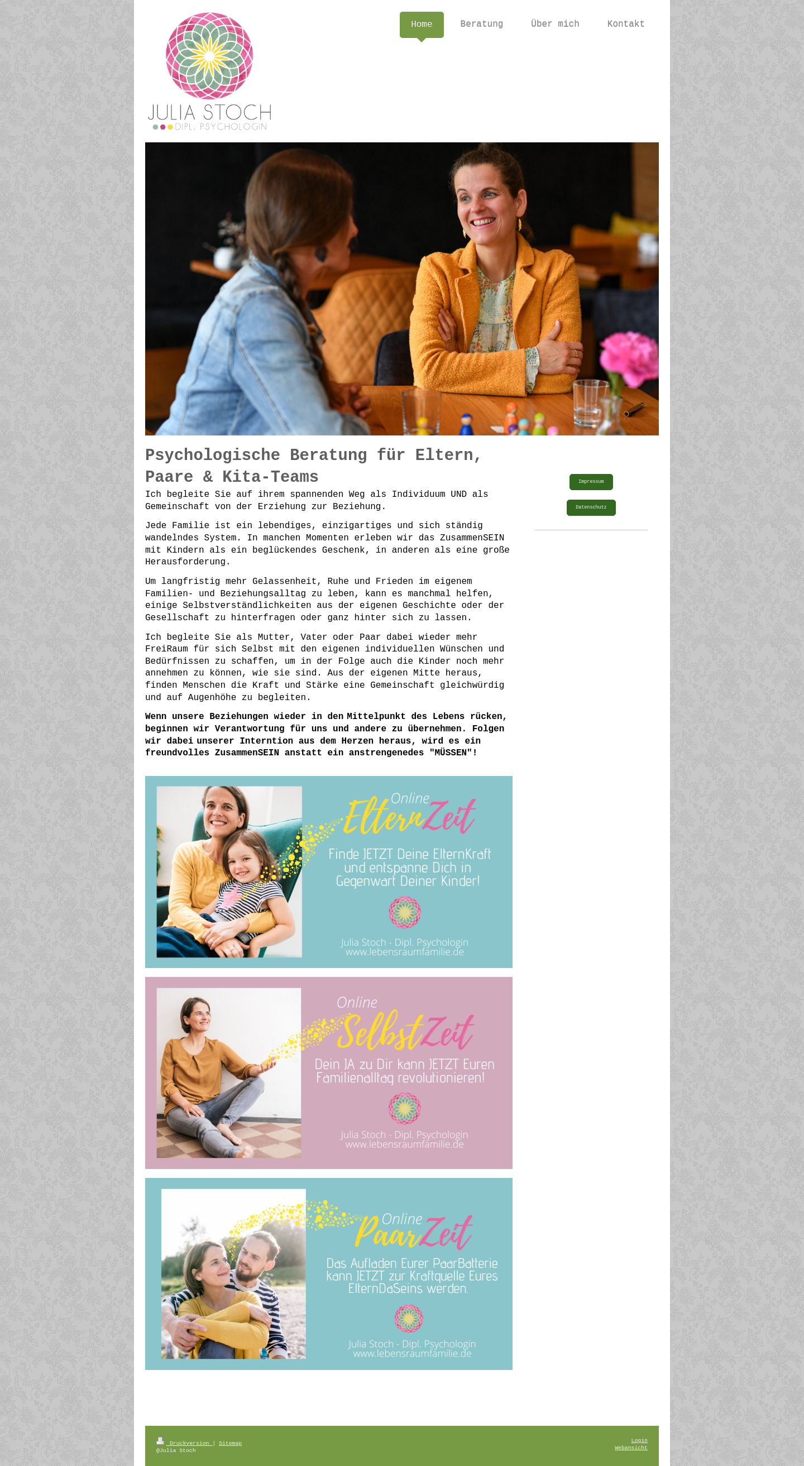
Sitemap (230, 1443)
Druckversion (184, 1443)
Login (639, 1441)
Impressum (591, 482)
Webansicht (631, 1448)
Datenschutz (591, 507)
